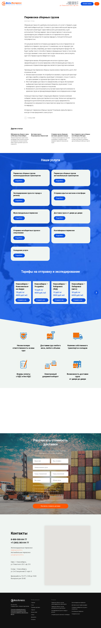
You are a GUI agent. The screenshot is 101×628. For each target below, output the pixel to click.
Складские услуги (20, 250)
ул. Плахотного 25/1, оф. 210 (69, 5)
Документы (33, 617)
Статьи (32, 614)
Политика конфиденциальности (18, 609)
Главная (33, 602)
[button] (87, 4)
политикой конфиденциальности (53, 498)
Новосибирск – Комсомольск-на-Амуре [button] (22, 286)
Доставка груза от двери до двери (68, 213)
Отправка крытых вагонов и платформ (69, 193)
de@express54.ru (16, 550)
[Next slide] (96, 292)
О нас (32, 605)
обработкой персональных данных (45, 499)
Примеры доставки (35, 607)
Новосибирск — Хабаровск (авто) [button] (78, 286)
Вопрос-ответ (34, 612)
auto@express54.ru (17, 555)
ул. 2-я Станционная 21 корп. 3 (21, 571)
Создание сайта (14, 606)
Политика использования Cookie (18, 611)
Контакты (33, 619)
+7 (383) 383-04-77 (72, 4)
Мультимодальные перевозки (25, 213)
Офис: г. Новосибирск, (18, 562)
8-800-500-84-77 (73, 2)
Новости (33, 609)
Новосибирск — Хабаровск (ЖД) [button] (60, 286)
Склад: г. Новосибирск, (19, 569)
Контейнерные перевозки (64, 230)
